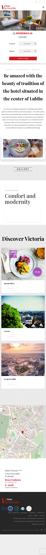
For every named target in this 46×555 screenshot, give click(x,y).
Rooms (30, 515)
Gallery (23, 169)
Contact (42, 515)
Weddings (32, 513)
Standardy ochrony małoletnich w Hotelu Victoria (29, 521)
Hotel (9, 513)
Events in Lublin (10, 379)
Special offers (9, 283)
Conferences (40, 513)
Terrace (7, 331)
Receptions (24, 513)
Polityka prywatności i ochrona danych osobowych (29, 518)
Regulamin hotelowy (38, 524)
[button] (22, 432)
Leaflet (39, 457)
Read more (11, 288)
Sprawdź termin (23, 58)
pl (43, 2)
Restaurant (15, 513)
